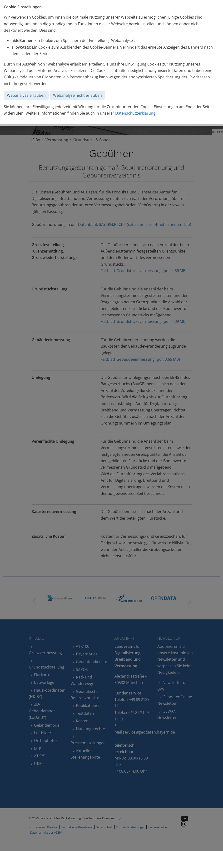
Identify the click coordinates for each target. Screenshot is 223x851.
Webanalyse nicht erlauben (77, 95)
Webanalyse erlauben (26, 95)
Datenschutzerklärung (135, 113)
